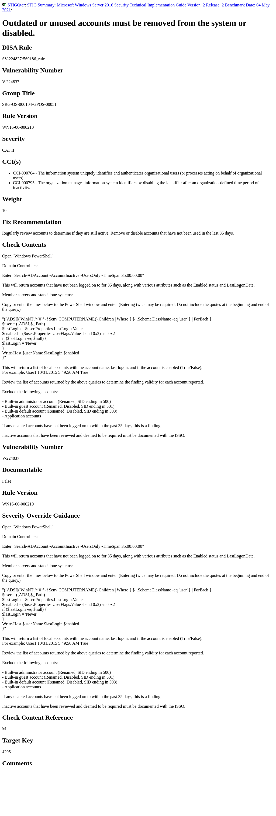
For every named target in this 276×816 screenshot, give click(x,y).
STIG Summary (40, 5)
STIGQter (16, 5)
